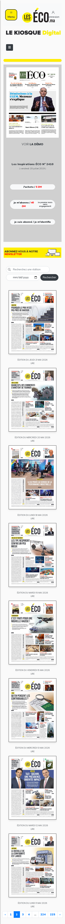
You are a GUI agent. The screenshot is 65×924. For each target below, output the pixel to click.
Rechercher (49, 277)
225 (52, 914)
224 (43, 914)
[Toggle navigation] (9, 47)
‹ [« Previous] (5, 914)
